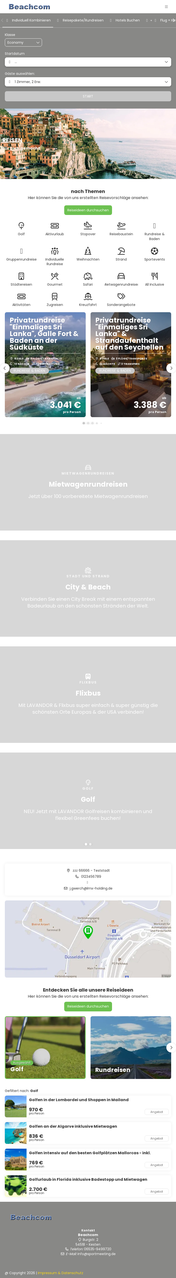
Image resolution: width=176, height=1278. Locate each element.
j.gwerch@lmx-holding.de (91, 888)
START (88, 96)
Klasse (10, 35)
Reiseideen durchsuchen (88, 210)
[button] (2, 20)
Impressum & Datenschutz (60, 1273)
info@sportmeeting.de (96, 1253)
